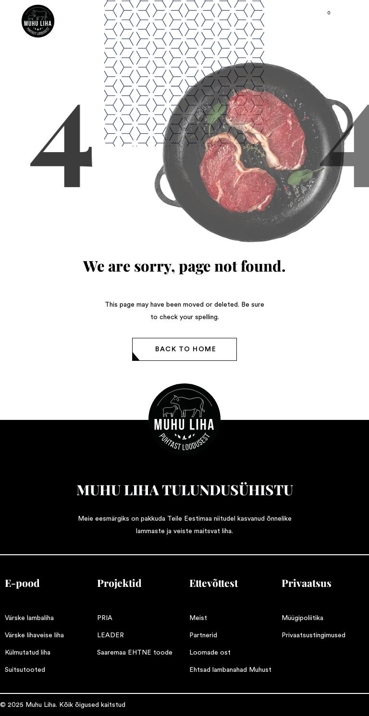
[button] (184, 349)
